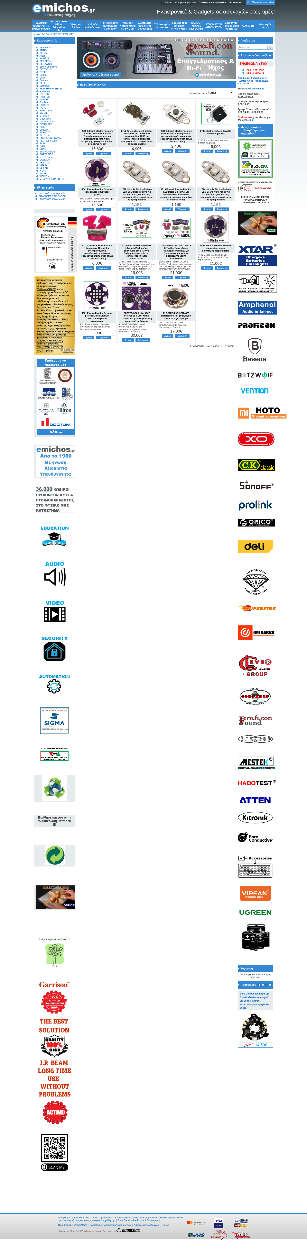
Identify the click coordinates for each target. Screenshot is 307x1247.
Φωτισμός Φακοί (265, 26)
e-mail (250, 120)
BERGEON (45, 61)
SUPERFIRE (46, 154)
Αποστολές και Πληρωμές (52, 193)
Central (43, 75)
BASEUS (44, 58)
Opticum (44, 129)
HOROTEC (45, 105)
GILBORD (45, 99)
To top (165, 1225)
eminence (45, 91)
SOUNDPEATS (48, 151)
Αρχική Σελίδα (41, 34)
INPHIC (44, 173)
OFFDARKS (46, 124)
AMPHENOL (46, 47)
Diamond (44, 86)
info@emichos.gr (255, 88)
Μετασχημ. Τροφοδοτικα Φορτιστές (231, 25)
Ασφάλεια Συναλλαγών (147, 1225)
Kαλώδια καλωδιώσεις (93, 26)
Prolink (43, 143)
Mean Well (45, 118)
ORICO (43, 127)
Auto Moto (248, 25)
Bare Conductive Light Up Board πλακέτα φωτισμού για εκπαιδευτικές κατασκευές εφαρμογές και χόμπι (254, 1000)
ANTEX (43, 50)
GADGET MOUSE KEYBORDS (196, 25)
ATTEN (43, 53)
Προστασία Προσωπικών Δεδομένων (110, 1225)
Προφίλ (62, 1217)
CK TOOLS (45, 69)
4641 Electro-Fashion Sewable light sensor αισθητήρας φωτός (97, 192)
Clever (43, 77)
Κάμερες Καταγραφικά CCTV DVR (128, 25)
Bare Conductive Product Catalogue (138, 1220)
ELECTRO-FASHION (62, 34)
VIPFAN (44, 168)
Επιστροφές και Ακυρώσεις (53, 199)
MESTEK (44, 116)
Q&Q (42, 146)
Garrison (44, 102)
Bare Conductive (48, 66)
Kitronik (43, 113)
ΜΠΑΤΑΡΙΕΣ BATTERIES (53, 179)
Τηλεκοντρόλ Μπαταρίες (162, 26)
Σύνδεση (167, 2)
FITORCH (45, 97)
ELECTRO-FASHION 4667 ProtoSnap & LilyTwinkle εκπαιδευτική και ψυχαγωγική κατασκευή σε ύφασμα (137, 317)
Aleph (43, 55)
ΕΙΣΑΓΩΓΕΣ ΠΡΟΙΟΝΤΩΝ (52, 196)
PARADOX (45, 132)
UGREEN (45, 160)
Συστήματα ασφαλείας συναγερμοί (145, 25)
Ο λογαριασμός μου (185, 2)
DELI (42, 83)
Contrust (44, 80)
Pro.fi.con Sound (48, 140)
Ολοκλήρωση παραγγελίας (212, 2)
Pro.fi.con (45, 135)
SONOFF (44, 149)
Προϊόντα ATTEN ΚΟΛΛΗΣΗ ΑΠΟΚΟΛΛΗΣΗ (123, 1217)
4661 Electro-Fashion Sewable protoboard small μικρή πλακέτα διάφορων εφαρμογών (97, 317)
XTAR (43, 171)
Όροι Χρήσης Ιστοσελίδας (72, 1225)
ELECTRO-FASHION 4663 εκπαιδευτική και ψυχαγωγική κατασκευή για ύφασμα (176, 315)
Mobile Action (46, 121)
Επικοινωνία (235, 2)
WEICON (44, 176)
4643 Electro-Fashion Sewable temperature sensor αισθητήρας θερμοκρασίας (215, 248)
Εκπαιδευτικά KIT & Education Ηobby (59, 26)
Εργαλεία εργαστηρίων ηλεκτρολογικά (41, 25)
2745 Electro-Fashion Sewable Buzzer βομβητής (215, 132)
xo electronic (46, 157)
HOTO (43, 107)
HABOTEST (46, 110)
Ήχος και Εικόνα (75, 26)
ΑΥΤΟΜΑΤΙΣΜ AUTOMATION (213, 26)
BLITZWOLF (46, 64)
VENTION (45, 162)
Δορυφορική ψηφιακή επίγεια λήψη (179, 25)
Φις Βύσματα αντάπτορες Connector (110, 25)
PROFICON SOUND (50, 138)
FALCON (44, 94)
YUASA (44, 165)
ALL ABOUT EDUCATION (83, 1217)
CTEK (43, 72)
